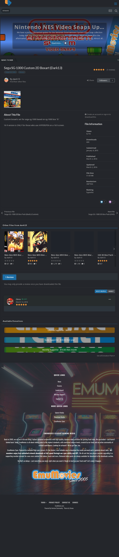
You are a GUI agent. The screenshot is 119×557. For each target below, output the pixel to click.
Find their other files (18, 81)
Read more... (59, 43)
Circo (18, 299)
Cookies (75, 502)
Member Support (59, 394)
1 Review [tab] (9, 277)
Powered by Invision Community (54, 508)
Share (90, 80)
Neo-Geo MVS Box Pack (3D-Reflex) (21, 255)
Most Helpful (101, 291)
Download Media (59, 417)
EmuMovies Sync (59, 421)
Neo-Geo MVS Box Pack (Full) (64, 255)
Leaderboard (59, 390)
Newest (111, 291)
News (59, 381)
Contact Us (59, 399)
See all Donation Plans (106, 356)
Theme (43, 502)
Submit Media (59, 412)
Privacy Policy (54, 502)
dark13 (16, 79)
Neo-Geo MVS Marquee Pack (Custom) (92, 255)
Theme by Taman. (69, 508)
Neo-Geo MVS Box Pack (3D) (41, 255)
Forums (59, 385)
